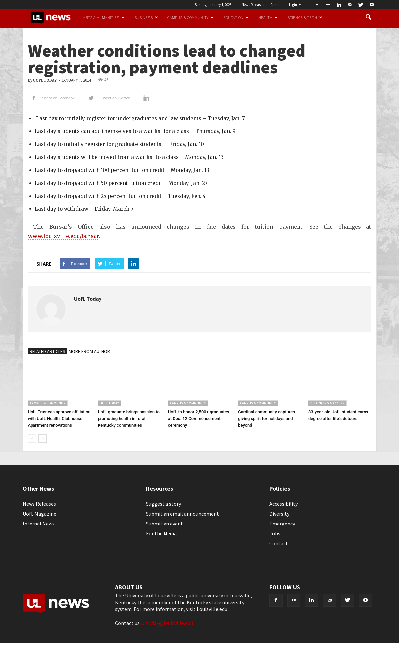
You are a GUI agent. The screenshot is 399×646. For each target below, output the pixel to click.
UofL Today (45, 80)
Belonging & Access (327, 403)
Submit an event (164, 523)
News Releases (253, 4)
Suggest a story (163, 503)
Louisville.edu (212, 609)
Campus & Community (190, 17)
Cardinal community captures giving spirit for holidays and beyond (266, 418)
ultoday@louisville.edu (167, 623)
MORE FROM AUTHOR (89, 351)
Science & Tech (304, 17)
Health (268, 17)
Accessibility (283, 503)
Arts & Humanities (103, 17)
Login (295, 4)
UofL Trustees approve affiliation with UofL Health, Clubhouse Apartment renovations (59, 418)
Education (236, 17)
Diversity (279, 513)
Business (146, 17)
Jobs (274, 533)
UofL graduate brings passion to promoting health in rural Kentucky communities (129, 418)
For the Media (161, 533)
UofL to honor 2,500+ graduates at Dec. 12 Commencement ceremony (198, 418)
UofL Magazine (39, 513)
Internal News (39, 523)
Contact (276, 4)
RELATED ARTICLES (47, 351)
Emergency (282, 523)
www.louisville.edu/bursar (63, 236)
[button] (369, 17)
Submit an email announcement (182, 513)
